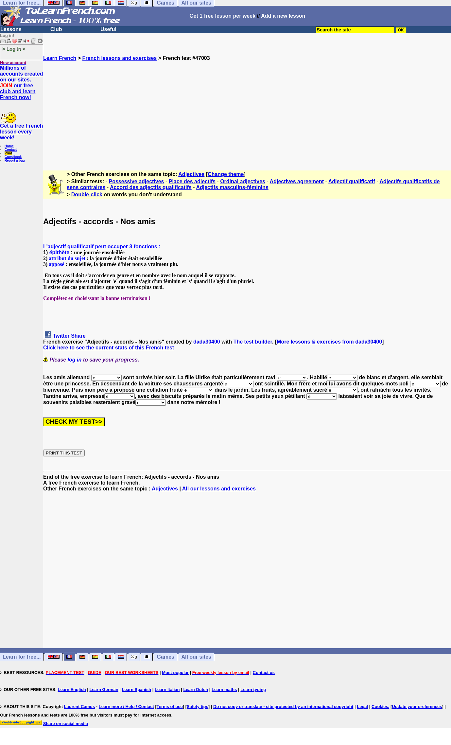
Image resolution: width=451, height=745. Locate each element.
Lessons (11, 29)
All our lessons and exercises (219, 488)
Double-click (86, 194)
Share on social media (65, 723)
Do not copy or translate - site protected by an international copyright (283, 706)
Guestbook (13, 157)
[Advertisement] (247, 107)
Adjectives (191, 174)
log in (75, 360)
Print (8, 153)
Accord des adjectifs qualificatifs (151, 187)
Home (9, 146)
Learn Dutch (195, 689)
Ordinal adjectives (242, 181)
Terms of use (170, 706)
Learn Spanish (136, 689)
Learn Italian (167, 689)
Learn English (72, 689)
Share (78, 336)
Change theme (226, 174)
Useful (108, 29)
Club (56, 29)
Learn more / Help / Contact (126, 706)
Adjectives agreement (297, 181)
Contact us (264, 672)
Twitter (61, 336)
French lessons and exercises (119, 58)
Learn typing (253, 689)
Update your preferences (417, 706)
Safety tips (197, 706)
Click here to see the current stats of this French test (108, 347)
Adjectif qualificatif (351, 181)
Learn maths (224, 689)
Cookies (380, 706)
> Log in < (14, 48)
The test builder (253, 342)
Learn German (103, 689)
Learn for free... (22, 657)
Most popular (175, 672)
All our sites (196, 657)
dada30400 (206, 342)
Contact (11, 149)
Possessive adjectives (136, 181)
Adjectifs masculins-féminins (232, 187)
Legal (362, 706)
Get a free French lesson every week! (21, 131)
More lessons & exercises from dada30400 (329, 342)
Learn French (59, 58)
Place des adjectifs (192, 181)
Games (165, 657)
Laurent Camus (79, 706)
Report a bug (15, 160)
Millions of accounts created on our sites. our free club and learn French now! (21, 82)
